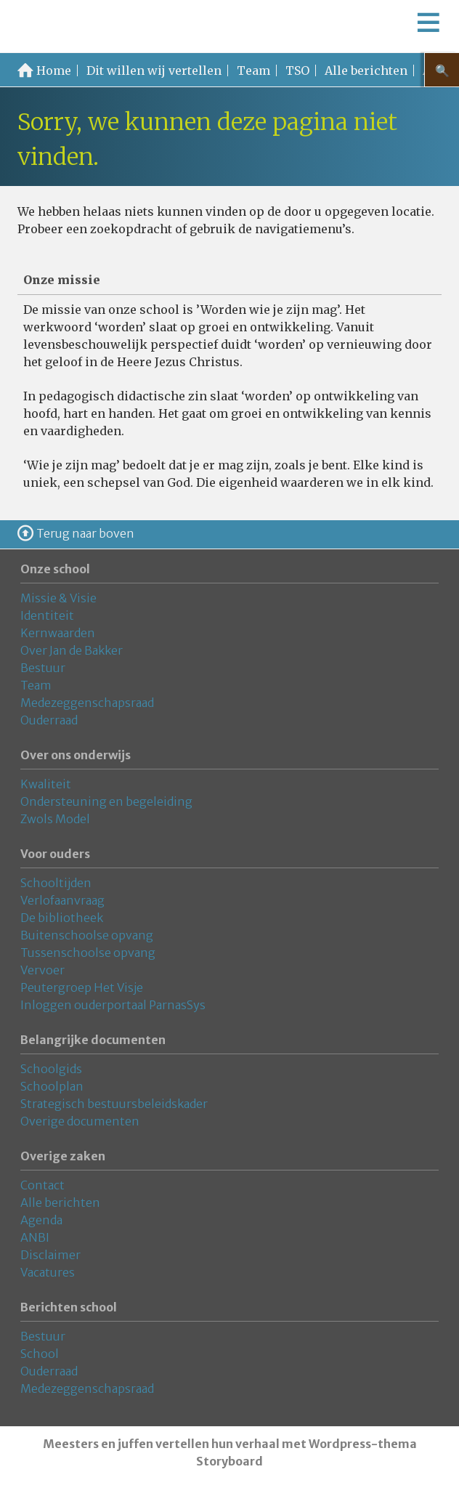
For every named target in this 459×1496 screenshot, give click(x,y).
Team (253, 70)
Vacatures (47, 1272)
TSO (297, 70)
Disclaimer (50, 1255)
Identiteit (47, 615)
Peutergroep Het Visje (81, 987)
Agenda (41, 1220)
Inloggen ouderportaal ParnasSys (113, 1005)
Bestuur (42, 667)
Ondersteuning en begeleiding (106, 801)
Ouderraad (49, 720)
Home (53, 70)
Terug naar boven (85, 533)
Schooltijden (56, 883)
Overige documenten (79, 1121)
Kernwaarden (57, 633)
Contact (42, 1185)
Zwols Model (55, 819)
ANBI (34, 1237)
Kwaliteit (45, 784)
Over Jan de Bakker (71, 650)
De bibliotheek (61, 917)
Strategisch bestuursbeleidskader (114, 1103)
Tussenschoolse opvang (87, 952)
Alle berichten (366, 70)
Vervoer (42, 970)
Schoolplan (52, 1086)
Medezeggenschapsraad (87, 702)
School (39, 1353)
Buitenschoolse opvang (86, 935)
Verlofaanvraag (62, 900)
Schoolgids (51, 1069)
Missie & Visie (58, 598)
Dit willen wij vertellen (154, 70)
